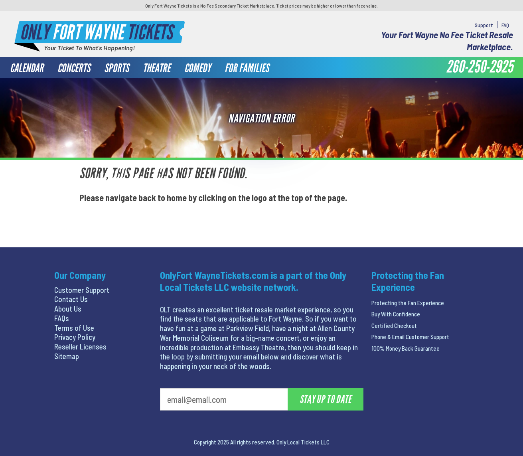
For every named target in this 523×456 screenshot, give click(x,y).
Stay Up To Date (325, 399)
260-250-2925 (479, 67)
